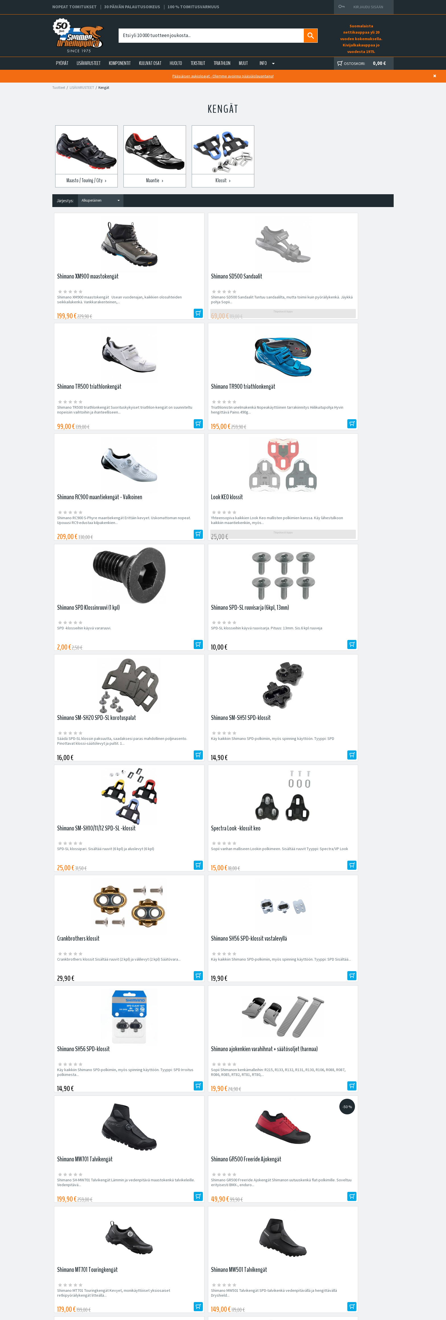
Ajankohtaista (145, 1285)
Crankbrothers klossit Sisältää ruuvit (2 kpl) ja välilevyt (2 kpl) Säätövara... (93, 643)
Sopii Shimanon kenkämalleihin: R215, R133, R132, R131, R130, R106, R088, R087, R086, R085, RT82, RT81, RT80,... (349, 645)
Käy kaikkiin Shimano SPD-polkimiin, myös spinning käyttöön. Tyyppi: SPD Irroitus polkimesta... (263, 645)
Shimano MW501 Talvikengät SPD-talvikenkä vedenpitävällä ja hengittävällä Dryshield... (350, 757)
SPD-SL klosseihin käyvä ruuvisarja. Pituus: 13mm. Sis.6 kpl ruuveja (348, 414)
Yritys (138, 1265)
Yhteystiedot (145, 1272)
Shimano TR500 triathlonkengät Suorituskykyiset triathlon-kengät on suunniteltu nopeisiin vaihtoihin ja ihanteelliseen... (259, 304)
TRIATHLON (222, 63)
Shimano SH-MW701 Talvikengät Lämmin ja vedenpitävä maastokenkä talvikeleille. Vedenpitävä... (92, 760)
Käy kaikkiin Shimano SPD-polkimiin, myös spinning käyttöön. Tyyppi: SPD (178, 528)
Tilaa (342, 1095)
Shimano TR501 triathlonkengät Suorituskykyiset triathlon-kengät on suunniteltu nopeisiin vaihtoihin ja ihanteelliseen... (344, 877)
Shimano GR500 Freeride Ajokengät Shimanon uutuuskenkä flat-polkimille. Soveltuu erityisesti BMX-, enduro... (174, 760)
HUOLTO (176, 63)
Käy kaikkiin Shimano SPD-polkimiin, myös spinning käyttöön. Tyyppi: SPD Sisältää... (178, 643)
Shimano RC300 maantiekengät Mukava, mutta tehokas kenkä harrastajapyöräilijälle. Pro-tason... (265, 874)
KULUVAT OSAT (150, 63)
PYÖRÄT (62, 63)
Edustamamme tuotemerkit (223, 1133)
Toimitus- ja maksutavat (277, 1265)
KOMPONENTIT (120, 63)
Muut (243, 63)
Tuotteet (58, 87)
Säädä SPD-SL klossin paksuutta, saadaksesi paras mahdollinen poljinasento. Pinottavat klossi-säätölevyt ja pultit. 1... (95, 531)
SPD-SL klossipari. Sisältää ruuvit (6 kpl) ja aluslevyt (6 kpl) (263, 528)
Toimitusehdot (269, 1272)
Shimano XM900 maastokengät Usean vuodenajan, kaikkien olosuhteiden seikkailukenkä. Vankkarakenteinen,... (89, 302)
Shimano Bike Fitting (274, 1285)
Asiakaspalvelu (146, 1279)
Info (263, 63)
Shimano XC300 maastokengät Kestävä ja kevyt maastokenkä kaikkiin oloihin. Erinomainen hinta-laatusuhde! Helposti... (92, 874)
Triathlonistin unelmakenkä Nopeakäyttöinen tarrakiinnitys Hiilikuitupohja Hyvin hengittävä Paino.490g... (351, 302)
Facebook (265, 1258)
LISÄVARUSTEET (88, 63)
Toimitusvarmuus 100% (277, 1279)
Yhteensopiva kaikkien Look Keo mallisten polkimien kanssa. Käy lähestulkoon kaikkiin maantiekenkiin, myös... (179, 416)
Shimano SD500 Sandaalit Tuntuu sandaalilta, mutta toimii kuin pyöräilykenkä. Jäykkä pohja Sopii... (180, 302)
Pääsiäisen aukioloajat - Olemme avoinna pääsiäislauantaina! (223, 76)
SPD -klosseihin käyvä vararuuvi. (255, 411)
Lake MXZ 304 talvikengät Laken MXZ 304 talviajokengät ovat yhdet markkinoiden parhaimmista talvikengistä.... (180, 874)
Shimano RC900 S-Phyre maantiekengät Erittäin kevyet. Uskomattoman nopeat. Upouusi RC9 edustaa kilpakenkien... (90, 416)
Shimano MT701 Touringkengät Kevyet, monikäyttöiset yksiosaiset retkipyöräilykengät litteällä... (261, 760)
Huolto (139, 1258)
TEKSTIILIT (198, 63)
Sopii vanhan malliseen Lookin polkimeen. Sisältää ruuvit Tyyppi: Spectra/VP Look (348, 528)
